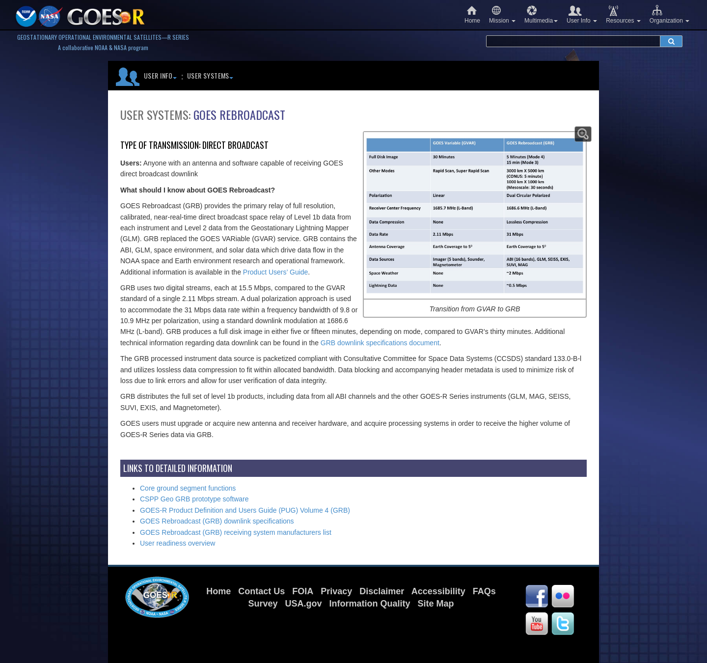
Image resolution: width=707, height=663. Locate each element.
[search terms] (573, 41)
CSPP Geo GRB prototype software (194, 499)
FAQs (484, 591)
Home (472, 14)
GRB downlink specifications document (380, 343)
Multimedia (541, 14)
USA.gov (303, 603)
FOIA (302, 591)
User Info (582, 14)
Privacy (336, 591)
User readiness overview (177, 543)
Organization (669, 14)
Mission (502, 14)
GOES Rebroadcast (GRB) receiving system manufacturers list (235, 532)
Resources (623, 14)
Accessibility (438, 591)
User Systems (210, 75)
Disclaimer (381, 591)
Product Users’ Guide (275, 272)
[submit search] (671, 41)
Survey (262, 603)
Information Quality (369, 603)
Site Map (436, 603)
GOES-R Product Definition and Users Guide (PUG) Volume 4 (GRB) (245, 510)
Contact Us (261, 591)
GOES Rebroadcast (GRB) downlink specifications (217, 521)
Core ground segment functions (188, 488)
